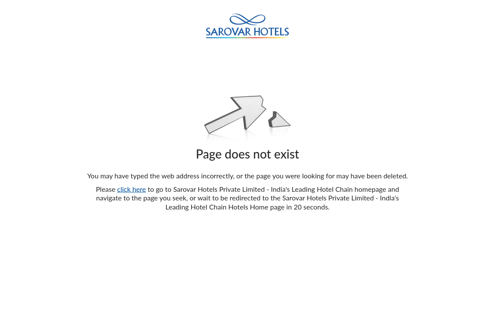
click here (131, 188)
